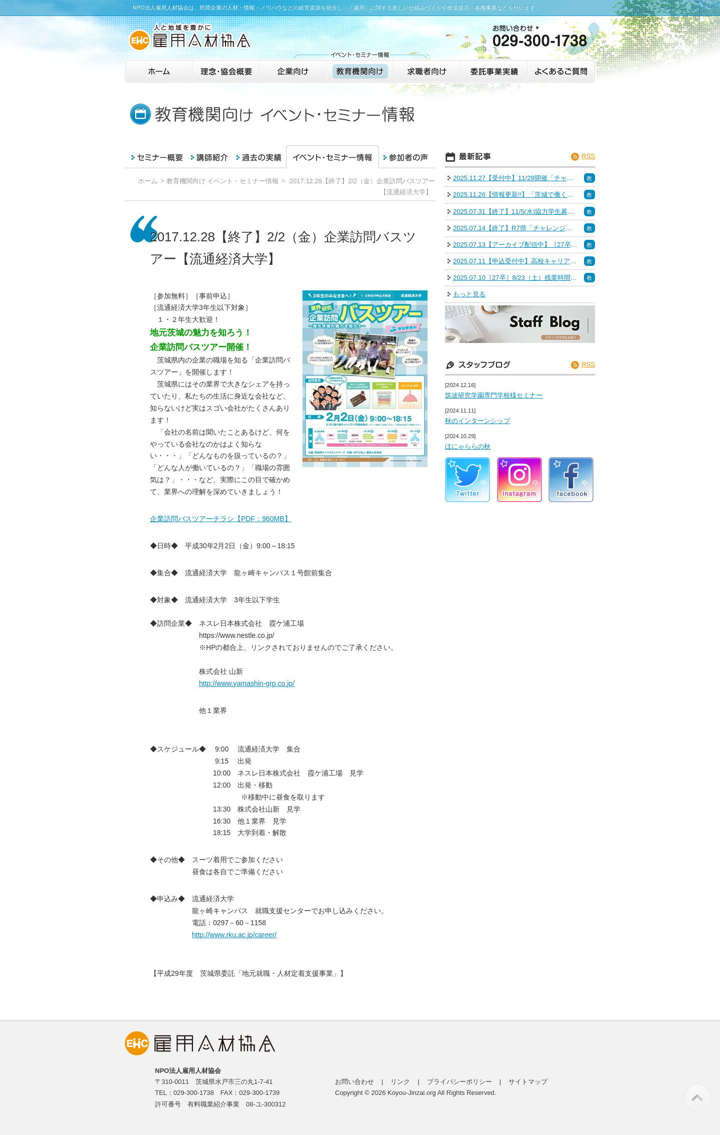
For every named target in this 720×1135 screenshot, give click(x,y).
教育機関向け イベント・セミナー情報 (222, 181)
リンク (400, 1081)
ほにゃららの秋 (467, 446)
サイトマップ (528, 1081)
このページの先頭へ (697, 1097)
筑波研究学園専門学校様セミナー (493, 395)
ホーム (148, 181)
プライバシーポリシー (459, 1081)
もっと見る (469, 294)
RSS (588, 156)
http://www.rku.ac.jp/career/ (234, 935)
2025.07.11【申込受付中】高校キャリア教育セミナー (515, 261)
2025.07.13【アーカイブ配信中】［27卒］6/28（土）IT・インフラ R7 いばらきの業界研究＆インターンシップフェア (515, 244)
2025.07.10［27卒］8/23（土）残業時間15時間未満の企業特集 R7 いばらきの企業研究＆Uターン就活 (515, 277)
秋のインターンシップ (477, 421)
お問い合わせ (354, 1081)
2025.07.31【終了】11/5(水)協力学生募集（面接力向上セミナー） (515, 211)
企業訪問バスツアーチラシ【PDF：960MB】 (221, 519)
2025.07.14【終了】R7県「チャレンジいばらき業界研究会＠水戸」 (515, 228)
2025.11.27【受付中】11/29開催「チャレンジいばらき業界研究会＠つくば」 (515, 178)
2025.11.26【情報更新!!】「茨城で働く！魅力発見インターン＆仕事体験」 (515, 194)
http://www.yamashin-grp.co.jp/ (246, 683)
